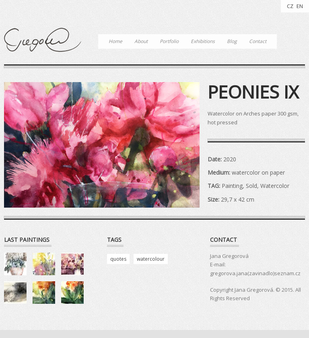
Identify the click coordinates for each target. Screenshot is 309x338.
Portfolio (169, 41)
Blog (232, 41)
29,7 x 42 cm (237, 199)
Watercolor (274, 186)
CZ (290, 6)
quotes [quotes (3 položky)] (118, 259)
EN (300, 6)
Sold (251, 186)
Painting (232, 186)
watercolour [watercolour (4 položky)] (151, 259)
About (141, 41)
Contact (257, 41)
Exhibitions (203, 41)
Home (115, 41)
